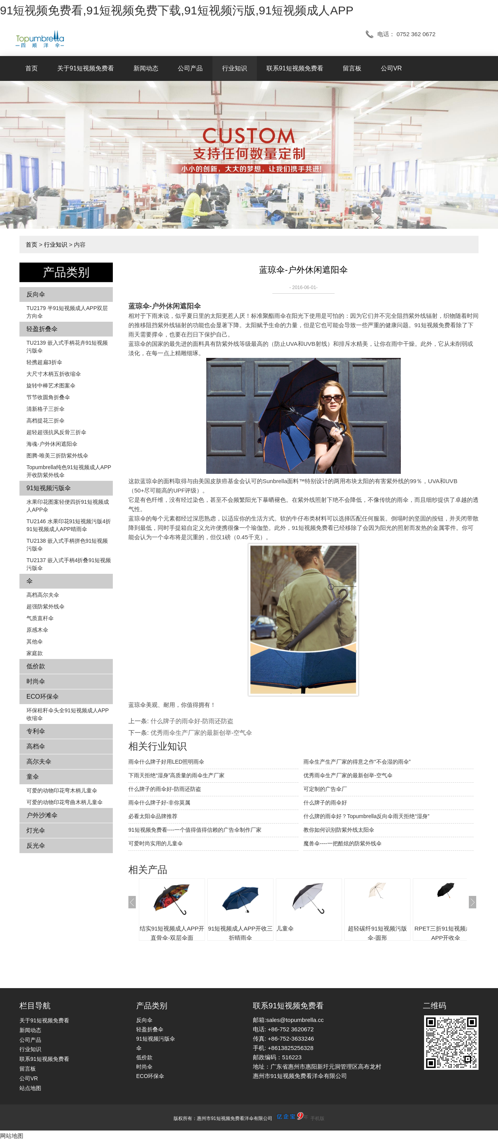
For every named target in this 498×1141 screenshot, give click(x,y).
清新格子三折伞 (45, 409)
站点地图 (30, 1088)
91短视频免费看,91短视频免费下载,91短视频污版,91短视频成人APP (177, 10)
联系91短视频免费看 (295, 68)
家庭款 (34, 653)
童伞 (32, 776)
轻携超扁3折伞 (44, 362)
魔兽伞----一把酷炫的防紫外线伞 (342, 843)
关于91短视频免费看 (85, 68)
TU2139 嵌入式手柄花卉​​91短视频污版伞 (67, 347)
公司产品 (190, 68)
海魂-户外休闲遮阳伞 (51, 444)
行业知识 (234, 68)
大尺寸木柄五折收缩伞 (53, 374)
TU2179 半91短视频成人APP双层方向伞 (67, 312)
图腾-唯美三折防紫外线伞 (57, 455)
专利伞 (35, 731)
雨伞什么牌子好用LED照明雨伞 (166, 762)
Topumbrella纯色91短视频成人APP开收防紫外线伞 (68, 471)
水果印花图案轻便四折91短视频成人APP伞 (67, 506)
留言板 (352, 68)
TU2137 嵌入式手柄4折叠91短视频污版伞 (68, 564)
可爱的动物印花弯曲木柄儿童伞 (64, 802)
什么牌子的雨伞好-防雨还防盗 (192, 721)
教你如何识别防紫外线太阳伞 (338, 830)
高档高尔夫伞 (42, 595)
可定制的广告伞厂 (325, 789)
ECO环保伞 (42, 696)
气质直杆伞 (40, 618)
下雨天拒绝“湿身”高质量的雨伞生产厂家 (176, 775)
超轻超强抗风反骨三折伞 (56, 432)
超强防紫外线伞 (45, 606)
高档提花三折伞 (45, 420)
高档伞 (35, 746)
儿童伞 (285, 928)
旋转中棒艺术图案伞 (50, 385)
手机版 (317, 1118)
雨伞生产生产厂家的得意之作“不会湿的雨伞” (356, 762)
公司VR (391, 68)
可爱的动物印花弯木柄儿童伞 (61, 790)
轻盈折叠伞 (42, 329)
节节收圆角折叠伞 (48, 397)
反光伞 (35, 845)
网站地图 (11, 1135)
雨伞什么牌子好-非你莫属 (159, 802)
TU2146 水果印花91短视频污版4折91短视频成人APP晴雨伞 (68, 525)
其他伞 (34, 641)
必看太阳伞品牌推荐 (152, 816)
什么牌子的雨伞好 (325, 802)
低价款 (35, 666)
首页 (31, 68)
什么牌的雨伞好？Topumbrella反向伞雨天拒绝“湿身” (366, 816)
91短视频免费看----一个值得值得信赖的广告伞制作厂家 (194, 830)
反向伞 (35, 294)
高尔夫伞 (38, 761)
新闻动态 (145, 68)
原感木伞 (37, 630)
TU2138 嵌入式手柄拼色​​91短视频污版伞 (67, 545)
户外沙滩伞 (42, 815)
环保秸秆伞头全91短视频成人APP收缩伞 (67, 714)
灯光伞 (35, 830)
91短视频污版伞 (48, 488)
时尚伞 (35, 681)
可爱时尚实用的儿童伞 (155, 843)
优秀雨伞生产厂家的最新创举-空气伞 (201, 732)
